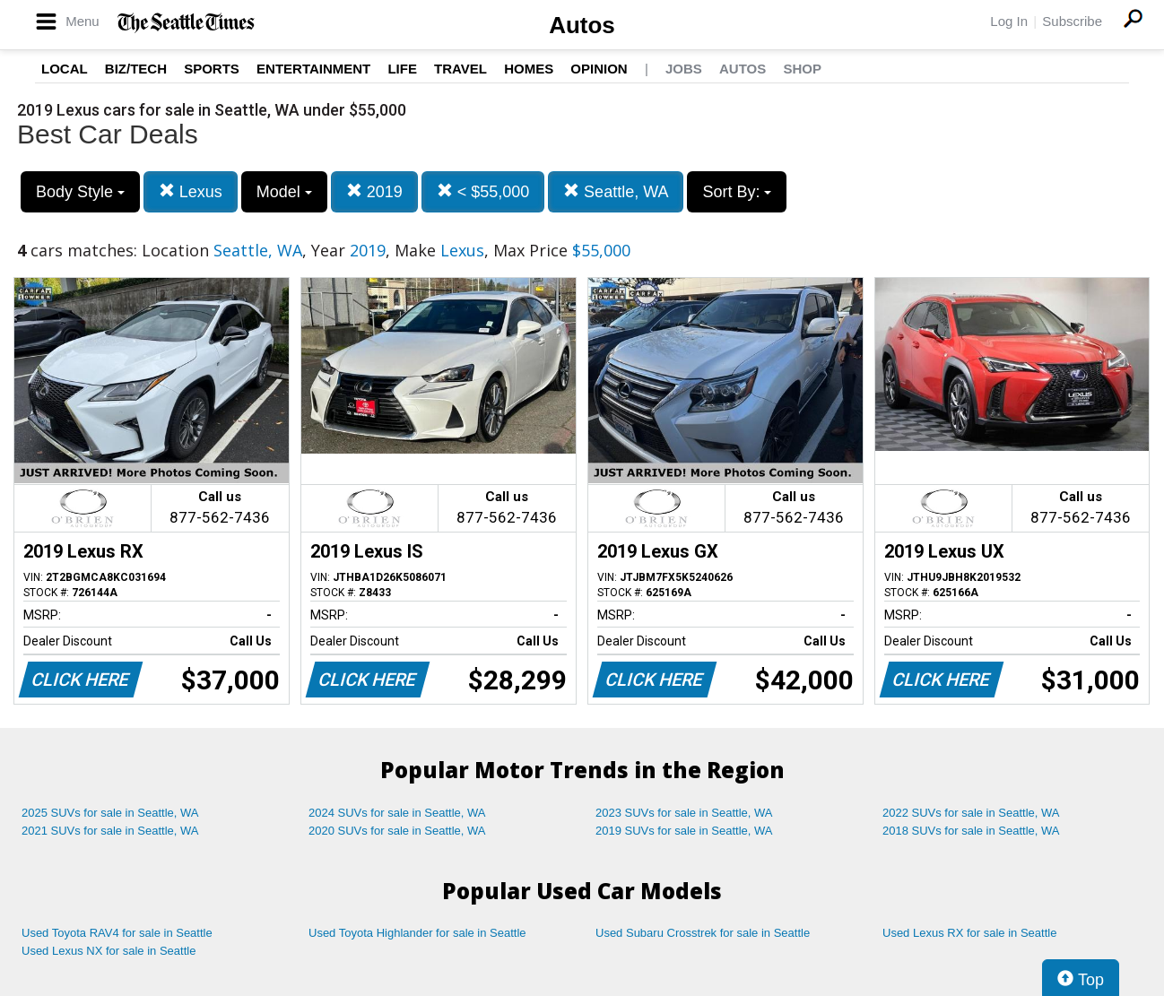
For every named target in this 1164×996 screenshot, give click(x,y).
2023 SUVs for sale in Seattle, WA (684, 812)
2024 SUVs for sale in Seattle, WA (397, 812)
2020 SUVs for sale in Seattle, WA (397, 830)
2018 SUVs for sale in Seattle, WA (971, 830)
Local (64, 68)
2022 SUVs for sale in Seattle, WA (971, 812)
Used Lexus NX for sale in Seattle (108, 950)
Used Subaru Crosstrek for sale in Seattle (702, 933)
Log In (1009, 21)
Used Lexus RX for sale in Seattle (969, 933)
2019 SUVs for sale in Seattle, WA (684, 830)
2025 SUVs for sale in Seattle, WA (110, 812)
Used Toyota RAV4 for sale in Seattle (117, 933)
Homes (528, 68)
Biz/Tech (136, 68)
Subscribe (1072, 21)
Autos (582, 25)
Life (402, 68)
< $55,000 (483, 191)
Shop (802, 68)
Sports (211, 68)
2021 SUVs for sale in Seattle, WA (110, 830)
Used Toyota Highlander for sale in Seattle (417, 933)
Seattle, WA (615, 191)
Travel (460, 68)
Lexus (190, 191)
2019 (374, 191)
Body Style (80, 192)
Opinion (598, 68)
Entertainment (313, 68)
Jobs (683, 68)
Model (284, 192)
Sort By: (736, 192)
